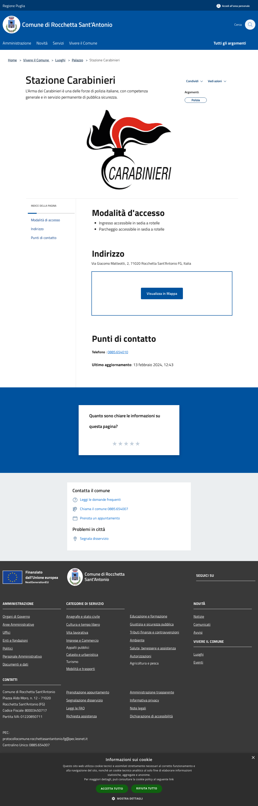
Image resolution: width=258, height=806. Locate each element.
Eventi (198, 662)
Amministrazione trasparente (152, 692)
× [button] (253, 757)
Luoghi (60, 60)
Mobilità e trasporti (80, 668)
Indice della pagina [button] (43, 206)
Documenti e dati (15, 664)
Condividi (195, 81)
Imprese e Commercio (82, 640)
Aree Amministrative (18, 624)
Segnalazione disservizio (84, 700)
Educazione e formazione (148, 616)
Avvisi (198, 632)
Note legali (138, 708)
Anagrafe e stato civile (83, 616)
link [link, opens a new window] (171, 779)
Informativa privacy (144, 700)
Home (12, 60)
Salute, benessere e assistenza (153, 648)
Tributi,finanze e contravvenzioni (154, 632)
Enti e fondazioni (15, 640)
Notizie (199, 616)
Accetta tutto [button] (112, 788)
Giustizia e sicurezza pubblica (152, 624)
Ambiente (137, 640)
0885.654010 (118, 352)
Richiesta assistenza (81, 716)
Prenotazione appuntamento (87, 692)
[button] (129, 798)
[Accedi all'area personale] (233, 6)
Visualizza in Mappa (162, 293)
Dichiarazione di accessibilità (151, 716)
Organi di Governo (16, 616)
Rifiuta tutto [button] (146, 788)
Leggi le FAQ (75, 708)
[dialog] (129, 779)
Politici (8, 648)
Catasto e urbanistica (82, 654)
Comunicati (202, 624)
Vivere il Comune (36, 60)
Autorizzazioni (140, 656)
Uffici (6, 632)
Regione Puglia (14, 5)
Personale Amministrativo (22, 656)
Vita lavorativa (77, 632)
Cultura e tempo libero (83, 624)
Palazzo (77, 60)
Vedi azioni (218, 81)
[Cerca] (250, 24)
